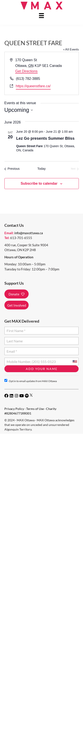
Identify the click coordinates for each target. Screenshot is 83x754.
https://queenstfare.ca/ (33, 86)
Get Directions (26, 71)
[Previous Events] (12, 169)
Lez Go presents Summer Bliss (45, 138)
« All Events (71, 49)
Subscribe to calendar (39, 183)
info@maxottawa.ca (28, 233)
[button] (16, 293)
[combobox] (74, 361)
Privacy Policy (14, 409)
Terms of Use (35, 409)
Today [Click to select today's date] (41, 168)
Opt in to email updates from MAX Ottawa (30, 381)
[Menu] (41, 15)
